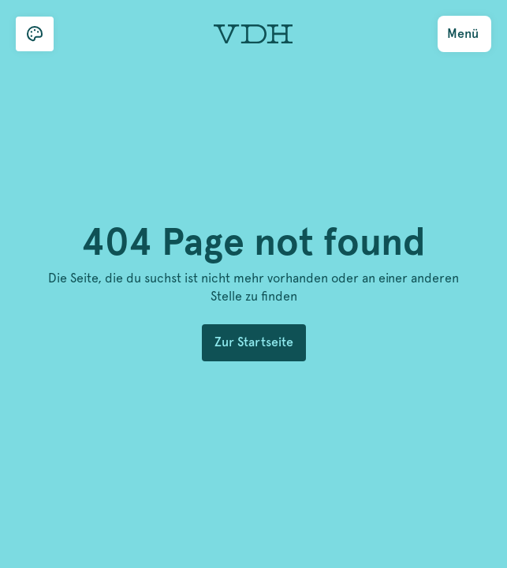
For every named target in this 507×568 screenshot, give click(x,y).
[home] (249, 34)
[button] (35, 34)
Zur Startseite (253, 341)
